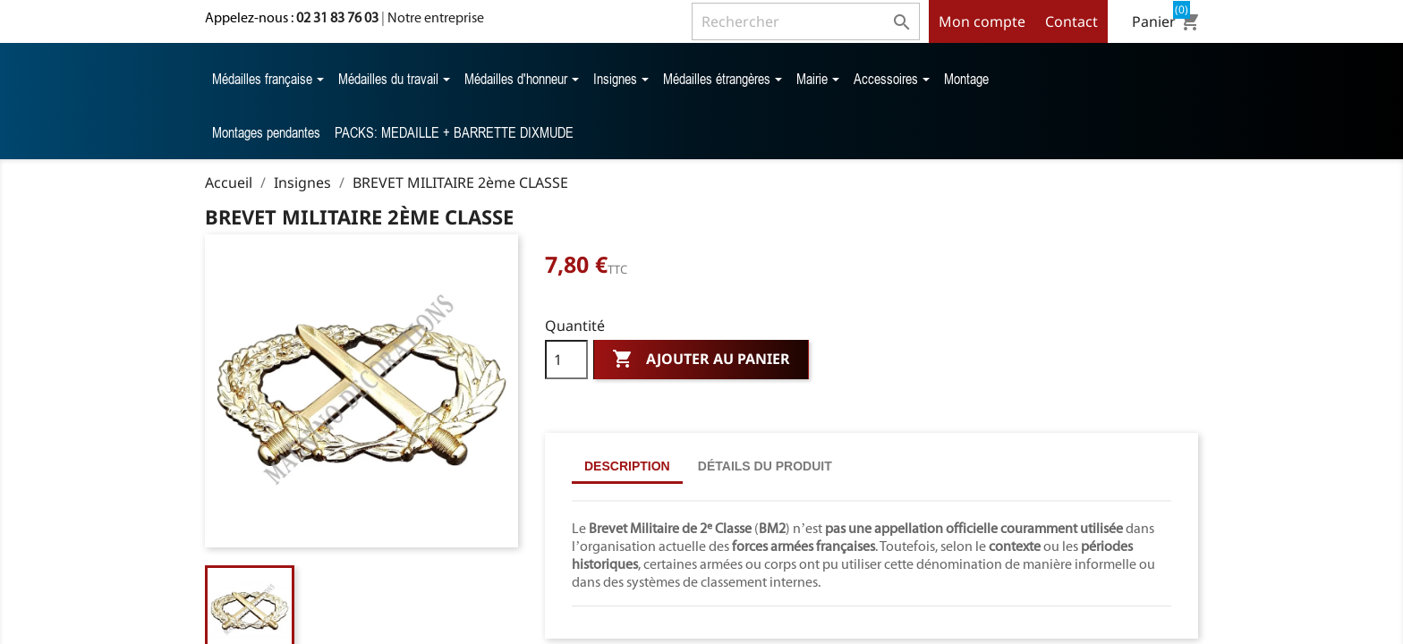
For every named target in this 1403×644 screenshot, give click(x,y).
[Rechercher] (806, 21)
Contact (1071, 21)
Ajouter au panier (701, 359)
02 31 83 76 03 (337, 17)
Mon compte (982, 21)
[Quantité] (566, 359)
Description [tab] (627, 466)
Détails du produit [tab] (765, 466)
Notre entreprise (435, 17)
